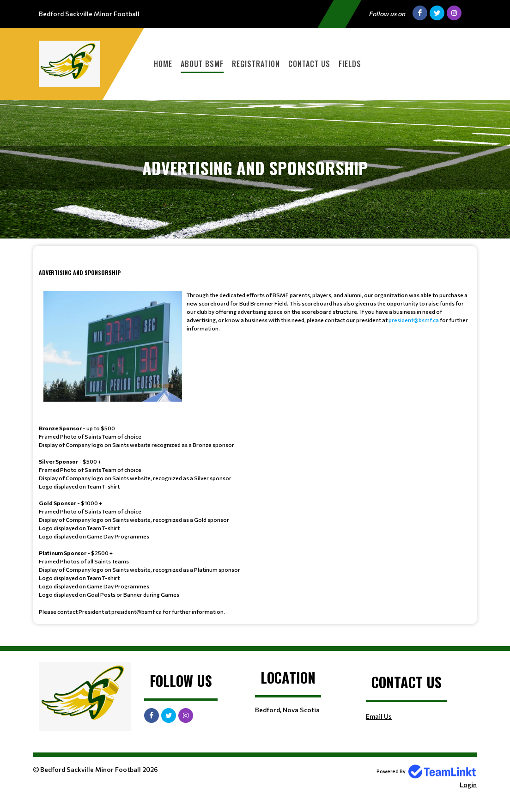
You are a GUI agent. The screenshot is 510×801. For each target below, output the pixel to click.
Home (163, 63)
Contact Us (309, 63)
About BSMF (202, 63)
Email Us (379, 716)
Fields (350, 63)
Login (468, 785)
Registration (256, 63)
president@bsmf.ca (414, 320)
